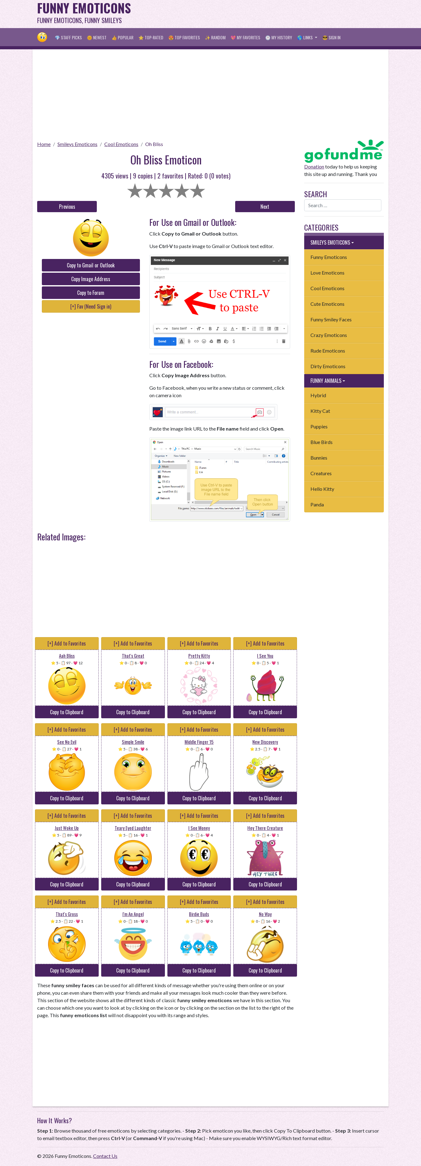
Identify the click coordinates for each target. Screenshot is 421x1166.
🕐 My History (278, 37)
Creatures (321, 473)
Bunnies (318, 458)
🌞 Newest (96, 37)
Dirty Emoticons (327, 366)
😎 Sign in (331, 37)
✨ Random (215, 37)
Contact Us (105, 1156)
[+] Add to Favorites (66, 643)
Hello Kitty (322, 489)
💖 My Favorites (245, 37)
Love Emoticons (327, 273)
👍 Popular (122, 37)
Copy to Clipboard (66, 712)
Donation (314, 166)
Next (264, 206)
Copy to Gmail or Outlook (91, 265)
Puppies (319, 426)
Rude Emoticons (327, 351)
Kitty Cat (320, 411)
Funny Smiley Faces (331, 319)
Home (44, 144)
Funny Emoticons (328, 257)
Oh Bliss (154, 144)
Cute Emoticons (327, 304)
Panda (317, 504)
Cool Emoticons (121, 144)
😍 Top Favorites (184, 37)
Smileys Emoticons (77, 144)
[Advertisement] (270, 14)
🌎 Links (305, 37)
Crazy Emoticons (328, 335)
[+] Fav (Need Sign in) (90, 306)
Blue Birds (321, 442)
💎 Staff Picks (68, 37)
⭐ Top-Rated (150, 37)
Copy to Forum (90, 292)
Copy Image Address (90, 279)
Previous (67, 206)
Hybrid (318, 395)
